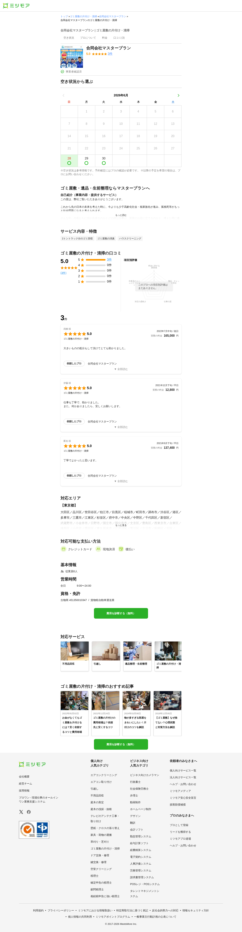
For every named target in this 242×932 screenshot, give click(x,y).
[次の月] (178, 95)
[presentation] (68, 38)
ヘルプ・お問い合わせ (183, 784)
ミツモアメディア (180, 790)
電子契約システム (140, 856)
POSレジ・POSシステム (145, 884)
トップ (64, 16)
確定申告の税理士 (101, 882)
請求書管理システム (142, 877)
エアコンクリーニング (104, 775)
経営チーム (25, 783)
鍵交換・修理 (98, 862)
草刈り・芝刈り (100, 841)
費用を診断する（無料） (121, 613)
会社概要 (24, 776)
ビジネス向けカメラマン (144, 775)
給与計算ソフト (139, 843)
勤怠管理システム (140, 836)
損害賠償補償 (178, 804)
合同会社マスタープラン (112, 16)
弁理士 (134, 795)
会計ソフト (136, 829)
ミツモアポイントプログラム (113, 916)
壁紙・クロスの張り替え (105, 828)
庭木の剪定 (97, 802)
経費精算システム (140, 850)
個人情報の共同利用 (80, 916)
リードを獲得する (180, 831)
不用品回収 (97, 795)
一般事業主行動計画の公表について (155, 916)
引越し (95, 788)
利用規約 (38, 910)
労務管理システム (140, 870)
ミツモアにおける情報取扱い (95, 910)
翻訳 (132, 822)
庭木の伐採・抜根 (101, 809)
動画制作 (135, 802)
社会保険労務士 (139, 788)
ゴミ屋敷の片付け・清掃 (83, 16)
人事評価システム (140, 863)
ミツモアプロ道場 (180, 838)
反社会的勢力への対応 (165, 910)
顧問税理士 (97, 889)
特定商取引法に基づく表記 (132, 910)
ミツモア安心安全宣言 (183, 797)
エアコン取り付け (101, 781)
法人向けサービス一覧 (183, 777)
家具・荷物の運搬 (101, 834)
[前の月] (63, 95)
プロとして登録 (179, 825)
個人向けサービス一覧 (183, 770)
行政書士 (135, 781)
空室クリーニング (101, 868)
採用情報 (24, 790)
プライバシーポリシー (61, 910)
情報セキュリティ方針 (195, 910)
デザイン (135, 815)
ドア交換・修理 (100, 855)
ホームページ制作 (140, 809)
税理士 (95, 875)
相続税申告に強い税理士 (105, 896)
